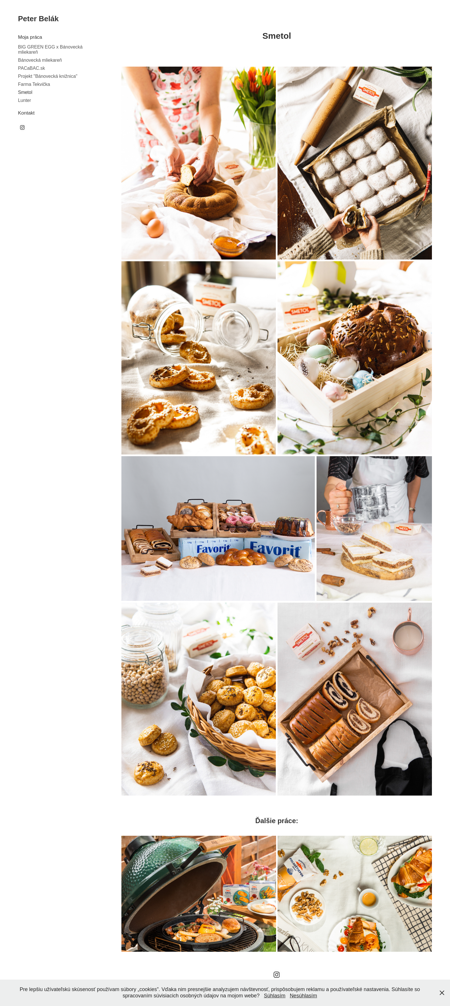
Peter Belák (38, 18)
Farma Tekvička (34, 84)
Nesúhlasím (303, 996)
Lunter (24, 100)
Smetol (25, 92)
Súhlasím (275, 996)
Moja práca (30, 37)
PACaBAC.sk (31, 68)
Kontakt (26, 113)
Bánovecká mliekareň (40, 60)
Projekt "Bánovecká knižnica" (47, 76)
